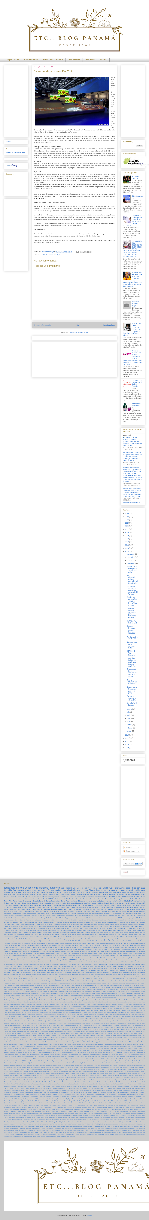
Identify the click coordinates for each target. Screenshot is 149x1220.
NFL (95, 905)
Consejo (94, 1008)
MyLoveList (130, 1071)
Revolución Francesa (25, 1092)
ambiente (35, 974)
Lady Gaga (105, 1052)
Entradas (128, 847)
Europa (136, 951)
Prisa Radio (89, 966)
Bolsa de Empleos (31, 60)
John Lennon (113, 915)
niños (95, 899)
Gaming (6, 1031)
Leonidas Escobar (94, 1054)
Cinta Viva (69, 928)
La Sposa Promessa (61, 1052)
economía (104, 909)
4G (134, 979)
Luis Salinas (47, 1058)
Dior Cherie (131, 1014)
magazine (142, 939)
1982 (116, 979)
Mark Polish (115, 1063)
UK (5, 1117)
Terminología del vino (67, 1109)
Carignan (107, 1000)
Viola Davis (100, 1119)
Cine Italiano (39, 949)
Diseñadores (41, 915)
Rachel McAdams (53, 1088)
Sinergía (23, 1103)
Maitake (15, 1061)
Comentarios (129, 851)
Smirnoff (25, 936)
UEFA (143, 1115)
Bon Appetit (86, 995)
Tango (6, 901)
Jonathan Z (33, 1046)
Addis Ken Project (16, 983)
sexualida (88, 976)
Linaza (27, 1056)
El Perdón (50, 1021)
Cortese (15, 1010)
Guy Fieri (53, 1035)
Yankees (6, 974)
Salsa (63, 968)
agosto (129, 709)
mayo (129, 718)
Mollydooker (77, 1069)
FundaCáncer (82, 930)
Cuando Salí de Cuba (114, 1010)
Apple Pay (26, 989)
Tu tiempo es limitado (97, 936)
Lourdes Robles (136, 1056)
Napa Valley (34, 934)
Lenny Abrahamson (83, 1054)
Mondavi (83, 1069)
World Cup (129, 1122)
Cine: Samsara (137, 196)
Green (120, 1033)
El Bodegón (106, 951)
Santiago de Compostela (24, 1098)
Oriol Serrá (18, 964)
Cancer (36, 905)
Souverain (20, 1105)
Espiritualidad (71, 903)
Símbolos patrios (42, 970)
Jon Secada (27, 1046)
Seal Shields (121, 1098)
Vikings (71, 1119)
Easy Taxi (53, 1018)
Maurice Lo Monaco (62, 1065)
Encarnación (7, 1023)
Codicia (86, 928)
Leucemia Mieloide (119, 922)
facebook (21, 901)
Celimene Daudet (111, 1002)
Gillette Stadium (90, 1031)
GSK (130, 1029)
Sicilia (96, 1101)
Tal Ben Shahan (77, 1107)
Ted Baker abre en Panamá (132, 638)
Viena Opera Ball (46, 1119)
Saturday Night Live (57, 1098)
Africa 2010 (8, 905)
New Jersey (93, 1073)
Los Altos (97, 1056)
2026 (127, 513)
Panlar (100, 964)
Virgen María (113, 1119)
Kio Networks (74, 958)
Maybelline (87, 1065)
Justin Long (96, 1048)
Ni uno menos (108, 1073)
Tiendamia (122, 970)
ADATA (23, 926)
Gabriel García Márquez (138, 1029)
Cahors (130, 998)
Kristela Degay (90, 1050)
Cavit (100, 1002)
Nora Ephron (23, 1075)
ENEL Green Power (31, 1018)
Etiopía (107, 1023)
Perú (11, 966)
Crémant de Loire (103, 1010)
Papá (109, 964)
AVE (70, 981)
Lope (85, 1056)
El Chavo (11, 1021)
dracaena (12, 1128)
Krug (96, 1050)
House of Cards (132, 1037)
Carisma (44, 947)
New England (95, 962)
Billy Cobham (118, 993)
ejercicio (13, 899)
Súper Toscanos (44, 936)
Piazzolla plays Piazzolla (38, 1084)
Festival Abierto (127, 1025)
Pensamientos (140, 964)
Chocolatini (114, 1004)
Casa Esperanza (85, 947)
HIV (37, 955)
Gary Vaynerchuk (81, 953)
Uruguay (65, 1117)
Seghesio (127, 1098)
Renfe (94, 1090)
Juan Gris (136, 1046)
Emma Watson (133, 1021)
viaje (82, 892)
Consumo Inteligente (91, 892)
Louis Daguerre (121, 1056)
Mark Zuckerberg (118, 960)
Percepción (108, 1082)
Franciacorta (32, 1029)
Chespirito (98, 1004)
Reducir (113, 966)
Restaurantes (41, 913)
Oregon (45, 1077)
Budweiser (56, 998)
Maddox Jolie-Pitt (139, 932)
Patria (118, 964)
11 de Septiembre (78, 979)
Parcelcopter (136, 1080)
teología (106, 976)
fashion (39, 897)
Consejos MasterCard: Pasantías (132, 682)
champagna (80, 913)
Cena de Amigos (37, 903)
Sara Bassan (84, 968)
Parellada (142, 1080)
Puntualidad (56, 924)
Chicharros (104, 1004)
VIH (69, 1117)
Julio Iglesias (63, 1048)
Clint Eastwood (56, 1006)
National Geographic (36, 1073)
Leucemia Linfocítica (10, 960)
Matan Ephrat (46, 1065)
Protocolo (119, 1086)
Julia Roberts (31, 958)
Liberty (143, 1054)
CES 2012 (93, 945)
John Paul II (20, 1046)
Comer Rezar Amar (39, 1008)
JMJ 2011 (120, 955)
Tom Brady (87, 936)
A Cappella (13, 981)
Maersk (143, 1058)
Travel (47, 907)
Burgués (71, 998)
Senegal (90, 968)
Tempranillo (64, 970)
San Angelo (39, 1096)
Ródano (25, 917)
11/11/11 (85, 979)
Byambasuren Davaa (86, 998)
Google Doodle (47, 894)
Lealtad (120, 958)
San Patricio (73, 1096)
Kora (62, 1050)
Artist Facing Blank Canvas (107, 989)
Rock (73, 899)
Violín (9, 939)
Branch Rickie (119, 995)
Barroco (10, 993)
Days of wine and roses (128, 1012)
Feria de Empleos (51, 915)
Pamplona (84, 964)
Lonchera (45, 960)
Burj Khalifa (77, 998)
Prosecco (114, 1086)
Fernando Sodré (118, 1025)
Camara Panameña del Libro (105, 945)
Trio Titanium (51, 1115)
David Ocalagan (98, 1012)
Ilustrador (44, 932)
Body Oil (75, 995)
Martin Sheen (18, 1065)
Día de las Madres (139, 920)
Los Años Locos (112, 1056)
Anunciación (7, 989)
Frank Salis (59, 953)
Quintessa (37, 1088)
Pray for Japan (103, 934)
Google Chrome (74, 1033)
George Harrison (103, 953)
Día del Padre (14, 930)
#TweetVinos (63, 897)
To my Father (55, 1113)
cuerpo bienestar (82, 939)
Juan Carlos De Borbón (110, 1046)
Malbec (45, 1061)
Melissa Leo (141, 1065)
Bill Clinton (111, 993)
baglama (142, 1124)
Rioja (11, 968)
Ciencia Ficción (18, 1006)
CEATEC (98, 998)
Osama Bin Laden (122, 1077)
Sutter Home (31, 1107)
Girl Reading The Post (111, 1031)
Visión (133, 1119)
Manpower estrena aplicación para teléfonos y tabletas (131, 613)
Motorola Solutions (34, 1071)
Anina (118, 987)
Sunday (14, 1107)
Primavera (111, 934)
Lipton (53, 1056)
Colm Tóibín (31, 1008)
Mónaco (6, 1073)
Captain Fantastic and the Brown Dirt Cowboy (17, 947)
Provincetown (125, 1086)
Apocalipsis (20, 989)
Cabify (9, 928)
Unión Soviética (114, 936)
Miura (40, 1069)
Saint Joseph (57, 968)
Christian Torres (128, 1004)
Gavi (28, 1031)
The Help (19, 1111)
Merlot (143, 911)
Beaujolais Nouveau (24, 945)
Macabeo (80, 960)
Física (127, 1029)
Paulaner (51, 1082)
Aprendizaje (33, 989)
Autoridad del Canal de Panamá (21, 920)
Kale (126, 1048)
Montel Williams (127, 1069)
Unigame (38, 1117)
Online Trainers (71, 934)
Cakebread (136, 998)
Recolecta (41, 1090)
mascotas (18, 976)
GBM (58, 915)
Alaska (132, 983)
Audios (20, 991)
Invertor (38, 1042)
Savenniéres (100, 1098)
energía (108, 939)
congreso (113, 1126)
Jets (128, 1044)
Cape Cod (69, 907)
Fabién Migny (18, 1025)
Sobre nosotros (74, 60)
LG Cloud (103, 1050)
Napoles (29, 1073)
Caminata (129, 945)
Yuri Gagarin (88, 1124)
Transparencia (140, 970)
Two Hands (138, 1115)
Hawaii (128, 1035)
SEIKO (84, 1094)
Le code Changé (13, 1054)
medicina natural (26, 976)
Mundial (76, 1071)
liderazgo (7, 976)
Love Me (9, 1058)
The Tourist (110, 1111)
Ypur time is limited (66, 1124)
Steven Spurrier (103, 1105)
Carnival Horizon (29, 911)
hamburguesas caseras (125, 974)
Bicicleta (54, 945)
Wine (91, 1122)
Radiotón (76, 1088)
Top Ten (117, 924)
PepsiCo (6, 966)
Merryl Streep (14, 962)
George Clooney (92, 953)
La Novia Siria (28, 1052)
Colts (90, 928)
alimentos (86, 894)
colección (89, 1126)
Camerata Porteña (119, 945)
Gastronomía (78, 911)
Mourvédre (59, 962)
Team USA (122, 1107)
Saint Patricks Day (136, 1094)
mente (34, 976)
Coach (76, 1006)
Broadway (6, 998)
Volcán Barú (111, 972)
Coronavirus (109, 928)
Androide (50, 987)
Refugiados (68, 1090)
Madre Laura (137, 1058)
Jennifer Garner (90, 1044)
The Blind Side (99, 1109)
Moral (118, 901)
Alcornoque (42, 985)
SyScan (46, 1107)
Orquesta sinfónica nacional (30, 964)
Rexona (60, 909)
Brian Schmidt (137, 995)
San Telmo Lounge (89, 1096)
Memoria (19, 1067)
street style (94, 976)
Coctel (50, 949)
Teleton (58, 970)
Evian (128, 1023)
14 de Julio (97, 979)
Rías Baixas (72, 1094)
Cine (74, 888)
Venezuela (142, 1117)
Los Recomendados (113, 911)
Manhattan (98, 960)
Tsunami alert (99, 1115)
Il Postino (109, 1040)
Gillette (129, 953)
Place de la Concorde (46, 966)
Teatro (48, 917)
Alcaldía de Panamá (33, 985)
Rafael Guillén (100, 1088)
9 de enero (138, 979)
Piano (14, 966)
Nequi (63, 1073)
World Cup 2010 (17, 939)
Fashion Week (130, 897)
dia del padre (90, 974)
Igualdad (91, 1040)
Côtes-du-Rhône (122, 920)
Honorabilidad (118, 1037)
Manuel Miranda (110, 1061)
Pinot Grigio (136, 905)
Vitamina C (139, 1119)
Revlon (17, 1092)
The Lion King (114, 970)
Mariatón (50, 1063)
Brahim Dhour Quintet (109, 995)
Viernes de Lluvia (64, 1119)
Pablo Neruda (72, 964)
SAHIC (77, 1094)
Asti (70, 943)
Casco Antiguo (47, 1002)
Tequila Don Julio (73, 970)
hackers (115, 974)
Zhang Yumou (14, 974)
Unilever (124, 903)
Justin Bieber (49, 958)
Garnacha (68, 915)
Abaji (76, 981)
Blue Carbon (57, 995)
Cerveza (139, 1002)
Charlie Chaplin (51, 1004)
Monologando (105, 1069)
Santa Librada (128, 1096)
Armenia (76, 989)
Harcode (97, 1035)
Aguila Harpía (86, 983)
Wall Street (42, 1122)
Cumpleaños (38, 911)
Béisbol (94, 998)
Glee (12, 955)
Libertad (127, 922)
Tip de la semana (124, 894)
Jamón (31, 1044)
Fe (53, 930)
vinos (79, 888)
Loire (32, 960)
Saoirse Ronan (43, 1098)
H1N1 (57, 1035)
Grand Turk (116, 1033)
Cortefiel (10, 1010)
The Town (116, 1111)
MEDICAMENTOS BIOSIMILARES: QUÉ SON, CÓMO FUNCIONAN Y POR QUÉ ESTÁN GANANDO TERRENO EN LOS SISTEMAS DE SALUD (132, 249)
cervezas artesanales (66, 1126)
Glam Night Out (140, 953)
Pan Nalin (76, 1080)
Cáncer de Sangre (16, 1012)
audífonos (130, 1124)
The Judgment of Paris (38, 1111)
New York (40, 909)
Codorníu (125, 1006)
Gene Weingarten (39, 1031)
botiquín (21, 1126)
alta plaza (29, 974)
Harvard (58, 955)
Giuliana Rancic (131, 1031)
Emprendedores (37, 930)
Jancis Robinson (38, 1044)
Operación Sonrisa (20, 1077)
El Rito (55, 1021)
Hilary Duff (47, 1037)
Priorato (83, 966)
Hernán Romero (23, 1037)
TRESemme (60, 1107)
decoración (75, 974)
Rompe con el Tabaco (129, 1092)
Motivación (89, 905)
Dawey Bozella (113, 1012)
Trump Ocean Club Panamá (19, 972)
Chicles (109, 1004)
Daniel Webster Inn (57, 1012)
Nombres (17, 1075)
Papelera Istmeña (119, 1080)
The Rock (75, 1111)
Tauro (109, 1107)
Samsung (17, 1096)
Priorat (79, 966)
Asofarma (142, 917)
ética (139, 976)
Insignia (143, 1040)
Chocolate (11, 915)
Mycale (135, 1071)
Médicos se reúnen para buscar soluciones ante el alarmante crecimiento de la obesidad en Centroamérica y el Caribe (132, 357)
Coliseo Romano (22, 1008)
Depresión (142, 949)
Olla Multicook (138, 1075)
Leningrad (75, 1054)
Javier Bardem (8, 958)
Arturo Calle (119, 989)
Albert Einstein (141, 983)
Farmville (53, 1025)
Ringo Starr (141, 934)
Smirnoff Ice (67, 1103)
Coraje (103, 928)
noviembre (131, 557)
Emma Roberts (117, 1021)
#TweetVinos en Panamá (136, 405)
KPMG (111, 1048)
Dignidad (122, 1014)
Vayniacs (128, 1117)
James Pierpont (8, 1044)
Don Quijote (62, 1016)
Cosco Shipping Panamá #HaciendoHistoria (29, 1010)
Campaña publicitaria (53, 901)
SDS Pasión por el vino (45, 968)
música (20, 887)
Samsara (12, 1096)
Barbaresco (137, 991)
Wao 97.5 (48, 1122)
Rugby (50, 1094)
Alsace (19, 943)
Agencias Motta (78, 983)
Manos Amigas (102, 1061)
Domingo (7, 930)
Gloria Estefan (18, 955)
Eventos (45, 930)
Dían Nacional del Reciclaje (79, 951)
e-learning (102, 939)
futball (88, 917)
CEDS (103, 998)
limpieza (12, 976)
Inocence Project (135, 1040)
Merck (6, 934)
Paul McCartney (49, 909)
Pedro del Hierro (77, 1082)
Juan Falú (130, 1046)
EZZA (38, 1018)
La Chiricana (119, 1050)
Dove (96, 907)
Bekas (56, 993)
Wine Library (137, 972)
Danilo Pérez (65, 1012)
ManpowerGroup (9, 924)
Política (67, 966)
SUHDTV (104, 1094)
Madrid (133, 922)
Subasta (34, 970)
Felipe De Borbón (69, 1025)
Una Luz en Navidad (40, 972)
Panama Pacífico (109, 905)
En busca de (60, 911)
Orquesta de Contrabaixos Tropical (80, 1077)
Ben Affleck (74, 993)
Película (37, 924)
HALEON (64, 1035)
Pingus (30, 966)
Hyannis (11, 1040)
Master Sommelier (37, 1065)
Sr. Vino (51, 890)
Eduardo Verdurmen (121, 1018)
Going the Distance (16, 1033)
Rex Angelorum (35, 1092)
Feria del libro (64, 905)
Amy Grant (45, 987)
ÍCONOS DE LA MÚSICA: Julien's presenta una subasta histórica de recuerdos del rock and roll (132, 441)
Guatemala (13, 1035)
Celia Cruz (105, 947)
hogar (134, 974)
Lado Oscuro (98, 1052)
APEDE (57, 981)
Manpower (7, 894)
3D (76, 941)
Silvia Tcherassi (112, 1101)
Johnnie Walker (133, 907)
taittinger (100, 976)
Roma (121, 1092)
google (129, 888)
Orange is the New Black (36, 1077)
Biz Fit (10, 995)
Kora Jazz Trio (68, 1050)
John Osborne (12, 1046)
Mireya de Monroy (21, 1069)
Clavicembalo (48, 1006)
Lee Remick (64, 1054)
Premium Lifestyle (60, 1086)
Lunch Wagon (65, 1058)
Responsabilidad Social (29, 913)
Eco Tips (38, 894)
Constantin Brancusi (101, 1008)
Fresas (65, 953)
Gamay (62, 915)
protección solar (67, 976)
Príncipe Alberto (134, 1086)
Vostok (24, 1122)
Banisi (108, 991)
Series (28, 887)
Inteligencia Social (75, 922)
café (57, 939)
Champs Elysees (114, 947)
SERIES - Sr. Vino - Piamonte (131, 653)
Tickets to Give (141, 1111)
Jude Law (21, 1048)
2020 (127, 532)
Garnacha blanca (106, 930)
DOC (34, 1012)
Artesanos (97, 989)
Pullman (6, 1088)
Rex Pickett (43, 1092)
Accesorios (114, 981)
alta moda (22, 974)
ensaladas (109, 974)
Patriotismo (39, 1082)
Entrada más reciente (42, 325)
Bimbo (129, 993)
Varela (104, 1117)
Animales (108, 987)
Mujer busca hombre (49, 1071)
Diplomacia (138, 1014)
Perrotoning (138, 1082)
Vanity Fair (77, 972)
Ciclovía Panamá (8, 1006)
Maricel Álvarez (57, 1063)
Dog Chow (18, 1016)
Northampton (117, 962)
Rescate (125, 1090)
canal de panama (95, 894)
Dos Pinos (37, 951)
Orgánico (53, 1077)
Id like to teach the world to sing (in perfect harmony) (67, 1040)
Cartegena (21, 1002)
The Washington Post (125, 1111)
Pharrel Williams (15, 1084)
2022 (127, 526)
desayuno (6, 1128)
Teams (127, 1107)
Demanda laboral (16, 1014)
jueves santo (131, 939)
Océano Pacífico (102, 1075)
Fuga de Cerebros (70, 1029)
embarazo (102, 974)
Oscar (29, 924)
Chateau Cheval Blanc (39, 928)
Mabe (108, 1058)
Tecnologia (86, 924)
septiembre (131, 563)
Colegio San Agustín (139, 1006)
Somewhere (129, 968)
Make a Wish (21, 1061)
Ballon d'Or (69, 991)
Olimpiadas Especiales (138, 962)
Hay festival (133, 1035)
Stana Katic (43, 1105)
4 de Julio (17, 926)
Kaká (102, 911)
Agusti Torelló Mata (95, 983)
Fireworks (94, 1027)
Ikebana (96, 1040)
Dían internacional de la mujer (132, 1016)
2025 (127, 517)
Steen (78, 1105)
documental (94, 939)
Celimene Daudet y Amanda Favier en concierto (131, 630)
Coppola (115, 1008)
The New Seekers (55, 1111)
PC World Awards (23, 1080)
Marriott (126, 960)
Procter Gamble (98, 966)
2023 (127, 523)
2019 (127, 536)
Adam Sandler (141, 981)
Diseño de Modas (60, 903)
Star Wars (61, 1105)
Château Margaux (137, 1004)
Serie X (45, 1101)
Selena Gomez (134, 1098)
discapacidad (96, 913)
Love (5, 1058)
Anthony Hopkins (132, 987)
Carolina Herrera (13, 1002)
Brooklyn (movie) (14, 998)
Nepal (60, 1073)
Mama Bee (64, 1061)
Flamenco (52, 953)
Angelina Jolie (134, 917)
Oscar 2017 (130, 1077)
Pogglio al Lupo (132, 1084)
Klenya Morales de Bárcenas (87, 958)
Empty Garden (141, 1021)
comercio (49, 974)
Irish (57, 1042)
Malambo (40, 1061)
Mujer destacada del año (61, 1071)
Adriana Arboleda (42, 983)
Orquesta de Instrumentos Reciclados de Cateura (103, 1077)
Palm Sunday (59, 1080)
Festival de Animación (37, 1027)
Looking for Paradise (73, 1056)
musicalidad (105, 917)
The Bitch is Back (89, 1109)
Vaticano (52, 917)
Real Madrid (107, 966)
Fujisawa (77, 1029)
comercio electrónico (98, 1126)
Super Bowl (80, 899)
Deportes (126, 892)
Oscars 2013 (141, 1077)
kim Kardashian (140, 924)
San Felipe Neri (47, 1096)
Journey (102, 1046)
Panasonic (49, 255)
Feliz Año (34, 922)
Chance (33, 1004)
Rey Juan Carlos (51, 1092)
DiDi (66, 1014)
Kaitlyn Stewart (118, 1048)
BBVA (42, 991)
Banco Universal (92, 991)
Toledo (134, 970)
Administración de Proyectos (29, 983)
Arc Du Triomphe (61, 989)
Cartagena (42, 905)
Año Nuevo (17, 903)
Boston (71, 897)
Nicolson (132, 1073)
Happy (83, 1035)
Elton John (35, 892)
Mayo (91, 1065)
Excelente (142, 951)
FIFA (100, 907)
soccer (138, 909)
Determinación (60, 1014)
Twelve (133, 1115)
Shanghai (71, 1101)
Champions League (25, 1004)
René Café (124, 934)
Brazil (125, 995)
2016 (127, 545)
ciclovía (44, 974)
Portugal (43, 1086)
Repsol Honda (106, 1090)
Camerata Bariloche (49, 1000)
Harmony (102, 1035)
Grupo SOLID (141, 1033)
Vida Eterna (30, 1119)
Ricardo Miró (141, 966)
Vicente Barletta (22, 1119)
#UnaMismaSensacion (32, 979)
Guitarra (105, 907)
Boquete (112, 926)
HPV (71, 1035)
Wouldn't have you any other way (13, 1124)
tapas (54, 941)
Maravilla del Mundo (130, 1061)
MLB (99, 1058)
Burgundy (42, 901)
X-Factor (29, 1124)
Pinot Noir (135, 901)
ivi (140, 974)
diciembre (130, 554)
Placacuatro (90, 1084)
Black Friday (98, 926)
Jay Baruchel (61, 1044)
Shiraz (21, 936)
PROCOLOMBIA (126, 901)
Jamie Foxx (26, 1044)
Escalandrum (130, 951)
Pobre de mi (61, 966)
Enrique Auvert (33, 1023)
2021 (127, 529)
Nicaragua (115, 1073)
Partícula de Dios (23, 1082)
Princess (84, 1086)
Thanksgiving (83, 970)
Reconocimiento (49, 1090)
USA (114, 892)
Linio (105, 911)
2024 (127, 520)
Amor (143, 890)
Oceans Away (84, 1075)
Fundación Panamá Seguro (100, 1029)
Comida (46, 903)
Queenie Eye (12, 1088)
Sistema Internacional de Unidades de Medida (38, 1103)
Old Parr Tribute (123, 1075)
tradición (11, 926)
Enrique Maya (41, 1023)
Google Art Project (65, 1033)
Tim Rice (128, 970)
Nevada (106, 903)
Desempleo (32, 1014)
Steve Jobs (79, 924)
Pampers (71, 1080)
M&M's (65, 960)
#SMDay (16, 979)
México (143, 1071)
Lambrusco (111, 1052)
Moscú (21, 1071)
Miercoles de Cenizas (128, 1067)
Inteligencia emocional (95, 955)
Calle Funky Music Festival (36, 1000)
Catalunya (24, 928)
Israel (107, 915)
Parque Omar (81, 934)
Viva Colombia (72, 913)
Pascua (114, 964)
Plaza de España (110, 1084)
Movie (6, 913)
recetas (77, 976)
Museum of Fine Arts (69, 962)
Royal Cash (12, 1094)
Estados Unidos (81, 903)
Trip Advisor (58, 1115)
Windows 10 (86, 1122)
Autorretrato (26, 991)
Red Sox (117, 934)
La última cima (105, 958)
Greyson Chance (132, 1033)
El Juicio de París (32, 1021)
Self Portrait (142, 1098)
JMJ (76, 1042)
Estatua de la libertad (92, 1023)
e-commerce (22, 1128)
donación (83, 917)
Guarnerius (7, 1035)
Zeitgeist (99, 1124)
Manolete (95, 1061)
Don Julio (48, 1016)
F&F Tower (142, 1023)
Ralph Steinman (117, 1088)
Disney (143, 1014)
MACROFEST (72, 960)
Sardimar (49, 1098)
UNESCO (107, 936)
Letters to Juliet (122, 1054)
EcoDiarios (63, 1018)
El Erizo (16, 1021)
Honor (97, 890)
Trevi (37, 1115)
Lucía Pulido (33, 1058)
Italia (53, 894)
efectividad (28, 1128)
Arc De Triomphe (51, 989)
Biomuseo (137, 993)
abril (128, 721)
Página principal (13, 60)
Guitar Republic (46, 1035)
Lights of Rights (21, 1056)
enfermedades (49, 1128)
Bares (143, 943)
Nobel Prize (50, 934)
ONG (122, 962)
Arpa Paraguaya (83, 989)
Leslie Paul (115, 1054)
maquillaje (99, 917)
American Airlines (32, 943)
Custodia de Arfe (133, 1010)
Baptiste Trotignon (120, 991)
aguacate (112, 1124)
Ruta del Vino (61, 1094)
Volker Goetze (13, 1122)
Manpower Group (71, 892)
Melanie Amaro (134, 1065)
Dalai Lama (132, 928)
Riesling (6, 968)
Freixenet (58, 1029)
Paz (56, 909)
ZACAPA (94, 1124)
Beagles (43, 993)
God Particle (7, 1033)
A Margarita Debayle (22, 981)
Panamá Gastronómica (103, 1080)
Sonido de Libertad (104, 1103)
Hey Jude (30, 1037)
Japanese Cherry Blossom (50, 1044)
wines (31, 899)
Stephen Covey (85, 1105)
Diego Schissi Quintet (102, 1014)
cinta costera (88, 899)
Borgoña (36, 901)
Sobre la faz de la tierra (132, 704)
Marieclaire (72, 1063)
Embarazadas (134, 892)
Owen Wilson (7, 1080)
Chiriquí (89, 920)
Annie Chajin (123, 987)
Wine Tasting (13, 901)
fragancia (113, 939)
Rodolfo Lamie (115, 1092)
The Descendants (137, 1109)
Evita (131, 1023)
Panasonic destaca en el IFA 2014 (131, 698)
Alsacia (120, 985)
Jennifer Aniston (80, 1044)
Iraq (55, 1042)
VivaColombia (97, 972)
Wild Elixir (79, 1122)
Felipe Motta (27, 922)
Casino (77, 1002)
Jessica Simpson (108, 1044)
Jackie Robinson (124, 1042)
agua (129, 924)
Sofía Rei (81, 1103)
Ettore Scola (117, 1023)
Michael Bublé (100, 1067)
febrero (130, 728)
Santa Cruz (76, 968)
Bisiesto (143, 993)
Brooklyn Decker (23, 998)
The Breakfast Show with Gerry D (98, 970)
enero (129, 731)
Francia (109, 892)
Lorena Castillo (91, 1056)
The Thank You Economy (100, 1111)
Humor (138, 1037)
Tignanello (17, 1113)
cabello (30, 1126)
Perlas (133, 1082)
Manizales (89, 1061)
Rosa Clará (139, 1092)
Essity (84, 1023)
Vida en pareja (38, 1119)
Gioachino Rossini (99, 1031)
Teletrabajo (93, 924)
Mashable (29, 1065)
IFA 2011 (35, 1040)
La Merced (21, 1052)
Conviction (72, 949)
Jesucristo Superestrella (119, 1044)
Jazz (22, 890)
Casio (80, 1002)
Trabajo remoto (125, 1113)
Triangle (41, 1115)
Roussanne (34, 968)
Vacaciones (120, 890)
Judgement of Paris (29, 1048)
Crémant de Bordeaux (79, 1010)
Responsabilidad (132, 934)
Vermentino (15, 1119)
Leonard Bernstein (139, 958)
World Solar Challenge (139, 1122)
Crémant (60, 1010)
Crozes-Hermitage (101, 949)
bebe (9, 1126)
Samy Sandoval (25, 1096)
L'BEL (111, 922)
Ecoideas (32, 894)
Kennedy (128, 915)
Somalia (86, 1103)
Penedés (88, 1082)
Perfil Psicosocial (120, 1082)
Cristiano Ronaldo (107, 920)
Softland (31, 936)
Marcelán (20, 1063)
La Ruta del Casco (50, 1052)
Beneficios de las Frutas (43, 945)
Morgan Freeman (50, 962)
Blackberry (106, 926)
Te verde (116, 1107)
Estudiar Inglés (17, 922)
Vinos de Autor (87, 1119)
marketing (49, 897)
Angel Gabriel (57, 987)
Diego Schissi (92, 1014)
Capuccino (102, 1000)
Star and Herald (68, 1105)
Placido (55, 966)
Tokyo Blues (71, 1113)
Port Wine (34, 1086)
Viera (57, 917)
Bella (69, 993)
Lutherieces (73, 1058)
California (19, 1000)
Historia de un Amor (68, 1037)
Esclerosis (75, 1023)
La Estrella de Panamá (137, 1050)
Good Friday (41, 1033)
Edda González (70, 1018)
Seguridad (118, 903)
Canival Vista (136, 945)
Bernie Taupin (38, 899)
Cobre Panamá (82, 1006)
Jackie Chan (116, 1042)
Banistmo (112, 991)
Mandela (78, 1061)
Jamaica (125, 907)
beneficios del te (50, 939)
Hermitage (64, 955)
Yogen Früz (51, 1124)
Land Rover (114, 958)
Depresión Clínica (9, 951)
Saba (112, 1094)
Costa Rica (45, 1010)
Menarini (24, 1067)
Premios (53, 1086)
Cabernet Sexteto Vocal (121, 998)
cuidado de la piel (74, 917)
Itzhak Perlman (111, 955)
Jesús (78, 932)
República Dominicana (116, 1090)
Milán (143, 1067)
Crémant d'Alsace (68, 1010)
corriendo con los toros (134, 1126)
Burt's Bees (118, 926)
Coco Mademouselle (103, 1006)
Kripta (84, 1050)
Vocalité (104, 972)
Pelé (84, 1082)
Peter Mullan (7, 1084)
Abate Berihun (82, 981)
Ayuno (38, 991)
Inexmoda (102, 915)
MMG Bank (104, 1058)
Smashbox (61, 1103)
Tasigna (105, 1107)
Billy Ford (124, 993)
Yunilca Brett (81, 1124)
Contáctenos (90, 60)
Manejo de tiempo (88, 960)
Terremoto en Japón (79, 1109)
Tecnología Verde (55, 892)
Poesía (96, 934)
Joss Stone (87, 1046)
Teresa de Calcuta (56, 1109)
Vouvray (29, 1122)
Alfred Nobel (99, 985)
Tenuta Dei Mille (37, 1109)
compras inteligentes (59, 974)
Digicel (118, 1014)
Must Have (88, 1071)
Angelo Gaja (86, 987)
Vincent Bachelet (78, 1119)
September (25, 1101)
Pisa (82, 1084)
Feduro (62, 1025)
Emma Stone (125, 1021)
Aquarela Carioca (135, 177)
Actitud (128, 981)
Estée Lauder (101, 1023)
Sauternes (93, 1098)
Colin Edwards (14, 1008)
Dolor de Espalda (41, 1016)
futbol (44, 897)
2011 (127, 741)
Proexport (136, 888)
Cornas (132, 1008)
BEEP (46, 991)
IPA (51, 1040)
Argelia (62, 943)
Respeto (129, 1090)
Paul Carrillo (132, 964)
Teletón (99, 924)
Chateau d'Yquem (51, 928)
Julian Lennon (56, 1048)
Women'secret (110, 1122)
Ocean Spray (77, 1075)
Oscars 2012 (63, 964)
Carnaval (20, 911)
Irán (60, 1042)
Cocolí (111, 1006)
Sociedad (122, 968)
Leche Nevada (106, 901)
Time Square (34, 1113)
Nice (120, 1073)
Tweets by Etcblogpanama (15, 152)
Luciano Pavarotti (129, 932)
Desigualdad (39, 1014)
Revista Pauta (11, 1092)
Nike (111, 962)
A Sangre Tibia (107, 941)
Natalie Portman (81, 962)
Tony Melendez (92, 1113)
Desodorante (46, 1014)
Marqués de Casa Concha (132, 1063)
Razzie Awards (16, 1090)
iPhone (119, 939)
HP (68, 1035)
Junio (80, 1048)
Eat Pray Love (98, 951)
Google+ (92, 911)
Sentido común (13, 1101)
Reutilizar (63, 924)
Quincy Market (21, 1088)
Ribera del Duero (132, 966)
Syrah (24, 907)
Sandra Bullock (98, 1096)
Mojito (71, 1069)
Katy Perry (11, 1050)
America (24, 943)
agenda (108, 1124)
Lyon (81, 1058)
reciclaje (112, 917)
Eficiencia (129, 1018)
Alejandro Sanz (70, 985)
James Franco (141, 1042)
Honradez (124, 1037)
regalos (82, 976)
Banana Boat (80, 991)
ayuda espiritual (40, 939)
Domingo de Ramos (28, 951)
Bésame (125, 926)
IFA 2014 (42, 255)
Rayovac (142, 1088)
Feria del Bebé (97, 1025)
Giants (74, 1031)
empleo (64, 894)
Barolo (6, 993)
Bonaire (92, 995)
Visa (91, 972)
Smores (73, 1103)
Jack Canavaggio (94, 1042)
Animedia (114, 987)
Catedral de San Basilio (89, 1002)
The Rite (70, 1111)
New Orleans (43, 934)
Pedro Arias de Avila (67, 1082)
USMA (17, 1117)
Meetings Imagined (118, 1065)
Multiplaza (7, 909)
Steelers (75, 1105)
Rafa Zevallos (83, 1088)
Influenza (78, 955)
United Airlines (44, 1117)
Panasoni (111, 1080)
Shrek (93, 1101)
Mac (135, 915)
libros (143, 974)
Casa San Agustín (29, 1002)
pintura (138, 903)
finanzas (116, 909)
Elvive (93, 1021)
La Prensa (35, 1052)
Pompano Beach (15, 1086)
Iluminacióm (116, 1040)
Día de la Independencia (52, 951)
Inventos (33, 1042)
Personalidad (18, 917)
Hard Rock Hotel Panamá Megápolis (82, 915)
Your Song (57, 1124)
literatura (92, 917)
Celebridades (44, 892)
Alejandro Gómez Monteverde (58, 985)
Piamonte (29, 1084)
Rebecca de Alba (34, 1090)
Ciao (143, 1004)
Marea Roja (27, 1063)
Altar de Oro (132, 985)
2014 (127, 551)
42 (130, 979)
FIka (20, 953)
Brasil (139, 913)
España (142, 892)
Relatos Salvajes (83, 1090)
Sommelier (96, 1103)
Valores (28, 890)
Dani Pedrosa (121, 949)
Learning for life (128, 958)
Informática (85, 955)
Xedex (143, 972)
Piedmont (59, 1084)
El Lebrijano (44, 1021)
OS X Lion (70, 1075)
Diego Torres (112, 1014)
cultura (34, 890)
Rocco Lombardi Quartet (104, 1092)
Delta (9, 1014)
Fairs (32, 1025)
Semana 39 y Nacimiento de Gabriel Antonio (137, 383)
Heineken (52, 922)
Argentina (119, 892)
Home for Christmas (108, 1037)
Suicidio (9, 1107)
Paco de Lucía (40, 1080)
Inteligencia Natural (9, 1042)
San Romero (80, 1096)
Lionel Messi (41, 1056)
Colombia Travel (107, 894)
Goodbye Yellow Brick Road (52, 1033)
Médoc (139, 1071)
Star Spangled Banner (52, 1105)
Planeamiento (89, 934)
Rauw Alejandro (135, 1088)
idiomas (124, 939)
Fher (59, 1027)
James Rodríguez (17, 1044)
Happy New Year (90, 1035)
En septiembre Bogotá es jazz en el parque (132, 690)
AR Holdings (62, 981)
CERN (107, 998)
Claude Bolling (40, 1006)
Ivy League (72, 1042)
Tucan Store (106, 1115)
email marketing (36, 1128)
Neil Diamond (54, 1073)
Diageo (92, 890)
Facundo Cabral (26, 1025)
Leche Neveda (36, 1054)
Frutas (63, 1029)
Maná (116, 1061)
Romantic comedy (9, 936)
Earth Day (91, 951)
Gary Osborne (12, 1031)
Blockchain (45, 995)
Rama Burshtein (126, 1088)
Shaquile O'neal (87, 1101)
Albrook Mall (48, 926)
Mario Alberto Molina (88, 1063)
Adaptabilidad (7, 983)
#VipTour (40, 979)
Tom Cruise (78, 1113)
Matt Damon (53, 1065)
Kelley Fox (34, 1050)
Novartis (100, 905)
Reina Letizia (74, 1090)
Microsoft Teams (108, 1067)
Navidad (112, 890)
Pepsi (41, 924)
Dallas (115, 949)
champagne (87, 913)
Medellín (142, 907)
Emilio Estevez (99, 1021)
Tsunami (93, 1115)
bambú (6, 1126)
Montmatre (135, 1069)
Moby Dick (61, 1069)
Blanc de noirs (38, 995)
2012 (127, 738)
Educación (79, 894)
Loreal (121, 932)
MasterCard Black (98, 903)
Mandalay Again (71, 1061)
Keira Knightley (18, 1050)
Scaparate (106, 1098)
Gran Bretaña (97, 1033)
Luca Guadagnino (17, 1058)
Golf (34, 955)
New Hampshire (104, 962)
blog (94, 909)
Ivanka (67, 1042)
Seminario (35, 917)
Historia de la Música (12, 892)
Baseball (91, 926)
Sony (70, 909)
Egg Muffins (136, 1018)
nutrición (25, 899)
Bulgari (61, 998)
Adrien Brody (50, 983)
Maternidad (13, 897)
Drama (43, 951)
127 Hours (91, 979)
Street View (115, 1105)
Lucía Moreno (25, 1058)
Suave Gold (130, 1105)
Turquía (117, 1115)
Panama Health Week (90, 1080)
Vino (78, 892)
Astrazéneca (72, 926)
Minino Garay (12, 1069)
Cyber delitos (7, 1012)
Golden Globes (27, 955)
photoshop (58, 976)
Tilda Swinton (27, 1113)
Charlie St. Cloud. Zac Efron (71, 1004)
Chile (143, 913)
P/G (17, 1080)
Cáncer (51, 903)
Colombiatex (64, 949)
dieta (89, 939)
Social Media (17, 907)
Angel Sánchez (65, 987)
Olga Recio (131, 1075)
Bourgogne (68, 945)
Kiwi (59, 1050)
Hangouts (46, 922)
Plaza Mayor (101, 1084)
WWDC (37, 1122)
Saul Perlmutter (86, 1098)
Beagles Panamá (50, 993)
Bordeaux (15, 905)
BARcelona (85, 926)
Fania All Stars (38, 1025)
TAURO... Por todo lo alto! (132, 622)
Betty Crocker (98, 993)
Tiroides (49, 1113)
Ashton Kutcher (140, 989)
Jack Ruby (109, 1042)
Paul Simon (45, 1082)
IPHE (74, 955)
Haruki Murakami (117, 1035)
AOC (26, 926)
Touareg (104, 1113)
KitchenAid (55, 1050)
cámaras (68, 974)
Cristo (94, 949)
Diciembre (85, 1014)
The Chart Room (116, 1109)
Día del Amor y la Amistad (87, 901)
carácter (46, 1126)
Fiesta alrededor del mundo (68, 1027)
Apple (30, 901)
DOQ (37, 1012)
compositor (107, 1126)
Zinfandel (31, 939)
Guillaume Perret (26, 1035)
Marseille (12, 1065)
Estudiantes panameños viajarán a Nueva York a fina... (132, 601)
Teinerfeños (51, 970)
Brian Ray (75, 945)
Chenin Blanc (82, 1004)
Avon (35, 991)
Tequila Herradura (46, 1109)
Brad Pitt (134, 913)
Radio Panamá (70, 1088)
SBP (81, 1094)
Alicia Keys (106, 985)
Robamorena (17, 968)
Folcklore (111, 1027)
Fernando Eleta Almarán (107, 1025)
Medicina (7, 962)
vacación (123, 976)
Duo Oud (107, 1016)
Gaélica (32, 1031)
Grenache (125, 1033)
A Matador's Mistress (33, 981)
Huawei (27, 932)
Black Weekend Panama (18, 995)
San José (66, 1096)
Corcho (120, 1008)
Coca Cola (18, 915)
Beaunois (33, 945)
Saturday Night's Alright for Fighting (72, 1098)
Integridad (66, 922)
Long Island (51, 960)
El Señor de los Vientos (64, 1021)
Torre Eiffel (99, 1113)
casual (50, 1126)
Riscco (66, 909)
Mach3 (118, 1058)
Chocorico (120, 1004)
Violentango (106, 1119)
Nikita (143, 1073)
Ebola (58, 1018)
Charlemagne (123, 947)
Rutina (67, 1094)
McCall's (103, 1065)
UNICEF (30, 972)
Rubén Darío (45, 1094)
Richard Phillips (69, 1092)
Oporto (27, 1077)
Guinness (39, 1035)
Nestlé (74, 1073)
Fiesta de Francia (80, 1027)
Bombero (80, 995)
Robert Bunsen (83, 1092)
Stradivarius (27, 970)
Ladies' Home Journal (88, 1052)
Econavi (21, 930)
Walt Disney (118, 972)
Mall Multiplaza (140, 922)
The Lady (47, 1111)
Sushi (25, 1107)
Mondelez (98, 1069)
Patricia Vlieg (32, 1082)
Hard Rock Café (43, 955)
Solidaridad (63, 913)
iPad (101, 913)
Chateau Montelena (133, 947)
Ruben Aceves (30, 1094)
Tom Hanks (84, 1113)
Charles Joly (43, 1004)
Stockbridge (42, 917)
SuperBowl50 (20, 1107)
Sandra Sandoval (107, 1096)
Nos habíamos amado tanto (44, 1075)
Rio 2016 (76, 1092)
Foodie (69, 930)
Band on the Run (101, 991)
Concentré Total (55, 1008)
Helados (139, 1035)
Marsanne (142, 960)
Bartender (15, 993)
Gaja (69, 953)
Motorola (26, 1071)
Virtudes (70, 890)
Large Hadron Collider (121, 1052)
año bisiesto (136, 1124)
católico (142, 897)
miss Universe (50, 976)
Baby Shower (53, 991)
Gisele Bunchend (122, 1031)
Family (50, 930)
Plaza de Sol (118, 1084)
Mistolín (36, 1069)
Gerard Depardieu (49, 1031)
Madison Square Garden (126, 1058)
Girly (133, 953)
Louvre (143, 1056)
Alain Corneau (126, 983)
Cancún (88, 1000)
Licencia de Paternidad (10, 1056)
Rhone (47, 913)
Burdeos (66, 998)
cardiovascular (39, 1126)
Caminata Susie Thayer (70, 1000)
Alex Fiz (82, 985)
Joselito (66, 1046)
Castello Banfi (16, 928)
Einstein (141, 1018)
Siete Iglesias (104, 968)
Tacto (70, 1107)
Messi (20, 962)
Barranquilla (13, 945)
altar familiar (124, 1124)
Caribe (80, 920)
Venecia (137, 1117)
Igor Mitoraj (85, 1040)
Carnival (68, 947)
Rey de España (60, 1092)
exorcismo (74, 1128)
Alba (135, 983)
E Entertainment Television (15, 1018)
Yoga (46, 1124)
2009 (127, 747)
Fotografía (75, 930)
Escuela (80, 1023)
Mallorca (58, 1061)
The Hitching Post (27, 1111)
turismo (63, 890)
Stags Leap (7, 970)
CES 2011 (86, 945)
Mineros (6, 1069)
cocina (98, 909)
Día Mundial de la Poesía (117, 1016)
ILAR (48, 1040)
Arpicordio (91, 989)
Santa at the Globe (13, 1098)
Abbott (114, 941)
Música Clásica (16, 909)
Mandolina (83, 1061)
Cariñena (113, 1000)
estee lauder (68, 1128)
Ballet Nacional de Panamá (119, 943)
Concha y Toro (96, 928)
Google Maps (141, 930)
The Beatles (77, 909)
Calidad (14, 1000)
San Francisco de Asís (58, 1096)
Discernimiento (140, 928)
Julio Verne (70, 1048)
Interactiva (17, 1042)
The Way (134, 1111)
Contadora (110, 1008)
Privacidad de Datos (91, 1086)
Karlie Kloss (137, 1048)
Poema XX (125, 1084)
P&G (14, 1080)
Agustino (103, 983)
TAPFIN (50, 1107)
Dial (78, 1014)
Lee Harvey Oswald (55, 1054)
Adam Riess (133, 981)
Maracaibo (121, 1061)
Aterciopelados (8, 991)
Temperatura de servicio (25, 1109)
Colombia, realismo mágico (135, 304)
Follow (8, 142)
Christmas (95, 920)
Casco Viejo (65, 901)
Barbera (143, 991)
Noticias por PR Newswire (53, 60)
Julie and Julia (40, 958)
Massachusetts (79, 897)
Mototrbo (41, 1071)
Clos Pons (63, 1006)
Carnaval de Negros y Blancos (56, 947)
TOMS (54, 1107)
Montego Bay (12, 934)
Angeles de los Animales (75, 987)
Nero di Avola (69, 1073)
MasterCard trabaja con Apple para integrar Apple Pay (131, 662)
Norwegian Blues (31, 1075)
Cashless (61, 1002)
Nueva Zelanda (60, 1075)
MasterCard (42, 890)
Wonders (116, 1122)
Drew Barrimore (88, 1016)
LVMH (108, 1050)
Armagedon (70, 989)
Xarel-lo (34, 1124)
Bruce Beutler (42, 998)
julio (128, 712)
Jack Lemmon (102, 1042)
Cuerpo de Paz (125, 1010)
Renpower (99, 1090)
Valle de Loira (63, 972)
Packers (33, 1080)
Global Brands (116, 930)
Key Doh (49, 1050)
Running (55, 1094)
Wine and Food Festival (99, 1122)
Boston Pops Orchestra (124, 913)
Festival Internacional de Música (22, 1027)
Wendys (61, 917)
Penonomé (94, 1082)
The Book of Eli (107, 1109)
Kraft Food (79, 1050)
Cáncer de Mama (47, 911)
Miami (24, 962)
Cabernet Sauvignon (26, 905)
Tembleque (16, 1109)
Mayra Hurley (97, 1065)
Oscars (136, 1077)
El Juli (39, 1021)
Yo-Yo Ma (42, 1124)
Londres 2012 (63, 1056)
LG (132, 915)
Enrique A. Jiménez (24, 1023)
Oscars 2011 (55, 964)
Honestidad (58, 922)
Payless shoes (126, 905)
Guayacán (19, 1035)
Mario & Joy (78, 1063)
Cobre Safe (90, 1006)
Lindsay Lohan (33, 1056)
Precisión (48, 1086)
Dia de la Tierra (72, 1014)
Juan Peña (142, 1046)
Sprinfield (30, 1105)
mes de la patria (41, 976)
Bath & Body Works (23, 993)
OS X (65, 1075)
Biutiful (6, 995)
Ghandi (70, 1031)
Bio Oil (133, 993)
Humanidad (73, 905)
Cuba (115, 920)
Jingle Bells (132, 1044)
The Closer (124, 1109)
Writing (24, 1124)
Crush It (50, 1010)
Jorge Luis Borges (42, 1046)
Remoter (90, 1090)
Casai (40, 1002)
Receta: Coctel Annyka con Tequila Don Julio (132, 569)
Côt (22, 1012)
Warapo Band (55, 1122)
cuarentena (72, 939)
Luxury (78, 1058)
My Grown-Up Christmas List (98, 1071)
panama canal (124, 909)
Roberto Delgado (92, 1092)
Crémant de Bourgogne (92, 1010)
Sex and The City (51, 1101)
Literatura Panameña (23, 960)
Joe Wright (139, 1044)
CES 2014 (138, 926)
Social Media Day (114, 968)
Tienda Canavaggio (9, 1113)
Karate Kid (131, 1048)
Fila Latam (88, 1027)
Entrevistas (71, 911)
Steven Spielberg (94, 1105)
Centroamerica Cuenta (123, 1002)
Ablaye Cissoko (33, 926)
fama (78, 1128)
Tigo (22, 1113)
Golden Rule (34, 1033)
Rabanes (45, 1088)
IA (30, 932)
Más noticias (127, 503)
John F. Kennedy (85, 932)
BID (49, 991)
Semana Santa (103, 897)
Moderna (67, 1069)
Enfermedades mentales (118, 951)
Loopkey (81, 1056)
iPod (138, 974)
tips (116, 917)
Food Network (117, 1027)
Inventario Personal (26, 1042)
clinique (85, 1126)
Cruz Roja (55, 1010)
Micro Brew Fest (32, 962)
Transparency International (11, 1115)
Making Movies (29, 1061)
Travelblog (7, 972)
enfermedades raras (59, 1128)
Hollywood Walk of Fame (96, 1037)
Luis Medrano (40, 1058)
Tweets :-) (103, 60)
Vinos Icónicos (85, 972)
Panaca (82, 1080)
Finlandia (46, 953)
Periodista (128, 1082)
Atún (79, 943)
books (17, 1126)
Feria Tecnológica (27, 953)
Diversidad (7, 1016)
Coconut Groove (117, 1006)
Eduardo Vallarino (111, 1018)
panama (56, 897)
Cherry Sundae (91, 1004)
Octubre (57, 934)
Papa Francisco (13, 913)
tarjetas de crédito (61, 941)
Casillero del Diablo (69, 1002)
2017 (127, 542)
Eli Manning (88, 1021)
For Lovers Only (132, 1027)
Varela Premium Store (112, 1117)
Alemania (77, 985)
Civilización (33, 1006)
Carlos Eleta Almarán (128, 1000)
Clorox (46, 949)
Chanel (38, 1004)
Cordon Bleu (126, 1008)
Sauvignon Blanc (55, 913)
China (6, 915)
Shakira (66, 1101)
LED (99, 1050)
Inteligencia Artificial (115, 907)
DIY (127, 928)
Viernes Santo (56, 1119)
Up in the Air (59, 1117)
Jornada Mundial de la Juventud (55, 1046)
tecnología (57, 255)
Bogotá (63, 907)
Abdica (88, 981)
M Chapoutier (94, 1058)
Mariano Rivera (43, 1063)
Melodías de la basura (10, 1067)
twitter (143, 909)
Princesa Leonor (77, 1086)
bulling (25, 1126)
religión (137, 890)
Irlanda (105, 955)
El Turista (72, 1021)
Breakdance (130, 995)
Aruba (124, 989)
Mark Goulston (107, 1063)
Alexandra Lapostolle (90, 985)
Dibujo (80, 1014)
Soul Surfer (14, 1105)
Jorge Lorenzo (103, 932)
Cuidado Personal (53, 905)
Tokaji (65, 1113)
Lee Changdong (45, 1054)
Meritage (62, 1067)
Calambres (142, 998)
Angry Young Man (101, 987)
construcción (119, 1126)
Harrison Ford (108, 1035)
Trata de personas (31, 1115)
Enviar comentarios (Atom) (79, 332)
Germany (56, 1031)
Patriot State (124, 964)
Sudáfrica (135, 1105)
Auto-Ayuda (71, 894)
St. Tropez (36, 1105)
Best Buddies (80, 993)
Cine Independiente (22, 894)
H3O (60, 1035)
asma (40, 974)
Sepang (20, 1101)
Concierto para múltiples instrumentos (70, 1008)
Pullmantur (21, 897)
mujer (11, 903)
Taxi (112, 1107)
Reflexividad (61, 1090)
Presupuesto (68, 1086)
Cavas (92, 947)
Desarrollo (18, 951)
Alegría (48, 985)
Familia (69, 888)
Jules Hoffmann (47, 1048)
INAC (137, 897)
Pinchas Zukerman (22, 966)
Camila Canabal (59, 1000)
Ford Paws (12, 1029)
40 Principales (125, 979)
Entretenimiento (68, 1023)
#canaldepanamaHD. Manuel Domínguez (62, 979)
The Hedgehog (12, 1111)
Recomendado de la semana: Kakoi (132, 645)
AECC (41, 981)
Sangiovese (8, 907)
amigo (133, 924)
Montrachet (41, 962)
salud (35, 887)
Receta (142, 905)
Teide (11, 1109)
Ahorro (115, 913)
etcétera (19, 899)
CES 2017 (112, 998)
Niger (135, 1073)
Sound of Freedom (139, 968)
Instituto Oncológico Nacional (56, 932)
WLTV (33, 1122)
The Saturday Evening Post (35, 907)
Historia (98, 911)
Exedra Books (8, 953)
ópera (143, 976)
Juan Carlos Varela (122, 1046)
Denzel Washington (132, 949)
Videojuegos (123, 924)
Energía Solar (8, 922)
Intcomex (68, 932)
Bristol (143, 995)
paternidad (30, 941)
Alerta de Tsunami (139, 941)
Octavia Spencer (93, 1075)
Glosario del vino (140, 1031)
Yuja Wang (74, 1124)
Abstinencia (107, 981)
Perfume (11, 917)
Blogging (51, 995)
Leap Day (29, 1054)
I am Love (17, 1040)
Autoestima (7, 920)
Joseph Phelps (73, 1046)
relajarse (40, 941)
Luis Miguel (59, 960)
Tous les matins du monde (114, 1113)
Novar (53, 1075)
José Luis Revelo (94, 1046)
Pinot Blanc (77, 1084)
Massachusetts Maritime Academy (130, 911)
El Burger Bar (28, 930)
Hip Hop (60, 1037)
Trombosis (75, 1115)
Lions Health (48, 1056)
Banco (86, 991)
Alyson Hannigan (140, 985)
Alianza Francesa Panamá (60, 926)
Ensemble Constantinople (52, 1023)
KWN (79, 905)
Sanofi (112, 903)
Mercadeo (37, 1067)
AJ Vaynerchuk (50, 981)
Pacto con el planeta (49, 1080)
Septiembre (39, 1101)
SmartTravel (54, 1103)
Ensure (61, 1023)
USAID (13, 1117)
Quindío (27, 1088)
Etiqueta (112, 1023)
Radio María (61, 1088)
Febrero (58, 1025)
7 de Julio (99, 941)
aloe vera (117, 1124)
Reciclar (142, 901)
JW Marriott (86, 1042)
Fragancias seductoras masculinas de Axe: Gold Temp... (132, 590)
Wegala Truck (63, 1122)
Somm (91, 1103)
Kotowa (74, 1050)
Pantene (104, 964)
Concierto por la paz (85, 1008)
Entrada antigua (109, 325)
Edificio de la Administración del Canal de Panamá (92, 1018)
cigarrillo (74, 1126)
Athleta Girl (15, 991)
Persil (143, 1082)
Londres (57, 1056)
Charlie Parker (59, 1004)
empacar (43, 1128)
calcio (33, 1126)
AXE (73, 981)
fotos (26, 901)
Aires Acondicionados (112, 983)
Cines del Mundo (103, 899)
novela (6, 926)
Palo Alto (65, 1080)
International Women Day (89, 922)
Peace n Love (58, 1082)
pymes (35, 941)
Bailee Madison (62, 991)
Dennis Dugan (25, 1014)
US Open (8, 1117)
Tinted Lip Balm (42, 1113)
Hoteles (96, 915)
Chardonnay (73, 901)
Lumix (114, 901)
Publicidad (67, 899)
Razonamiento (8, 1090)
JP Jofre (80, 1042)
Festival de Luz (47, 1027)
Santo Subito (34, 1098)
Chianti (84, 920)
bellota (13, 1126)
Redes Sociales (31, 897)
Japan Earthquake (103, 922)
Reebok (56, 1090)
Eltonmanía (103, 892)
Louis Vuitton (128, 1056)
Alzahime (6, 987)
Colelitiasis (7, 1008)
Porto (38, 1086)
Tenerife (62, 936)
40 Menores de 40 (83, 941)
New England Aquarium (83, 1073)
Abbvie (123, 917)
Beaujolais (45, 920)
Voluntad (20, 1122)
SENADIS (89, 1094)
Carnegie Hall (138, 1000)
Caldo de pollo (8, 1000)
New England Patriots (29, 909)
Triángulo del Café (67, 1115)
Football (46, 899)
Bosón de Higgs (99, 995)
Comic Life (48, 1008)
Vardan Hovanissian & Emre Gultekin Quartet (90, 1117)
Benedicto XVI (52, 920)
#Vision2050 (47, 979)
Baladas (38, 920)
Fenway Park (77, 1025)
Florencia (105, 1027)
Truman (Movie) (82, 1115)
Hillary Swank (54, 1037)
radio (73, 976)
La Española (126, 1050)
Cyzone (110, 949)
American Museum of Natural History (28, 987)
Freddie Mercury (40, 1029)
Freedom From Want (50, 1029)
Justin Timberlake (104, 1048)
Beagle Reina (36, 993)
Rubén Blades (37, 1094)
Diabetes (130, 920)
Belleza (77, 890)
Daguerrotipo (47, 1012)
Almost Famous (113, 985)
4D (132, 979)
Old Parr (116, 1075)
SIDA (16, 936)
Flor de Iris (100, 1027)
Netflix (88, 962)
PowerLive (73, 966)
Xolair (37, 1124)
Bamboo (74, 991)
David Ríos (106, 1012)
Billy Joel (60, 920)
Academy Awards (122, 941)
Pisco (84, 1084)
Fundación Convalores (86, 1029)
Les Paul (108, 1054)
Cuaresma (34, 915)
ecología (104, 890)
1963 (113, 979)
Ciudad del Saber (78, 928)
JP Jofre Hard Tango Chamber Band (134, 955)
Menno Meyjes (30, 1067)
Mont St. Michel (118, 1069)
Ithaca (63, 1042)
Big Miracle (105, 993)
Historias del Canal (79, 1037)
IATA (31, 1040)
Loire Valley (37, 960)
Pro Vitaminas (101, 1086)
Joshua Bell (80, 1046)
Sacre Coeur (117, 1094)
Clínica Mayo (70, 1006)
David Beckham (82, 1012)
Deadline (137, 1012)
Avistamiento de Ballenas (103, 943)
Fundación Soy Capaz (114, 1029)
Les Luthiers (102, 1054)
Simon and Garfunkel (14, 1103)
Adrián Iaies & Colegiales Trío (62, 983)
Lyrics (84, 1058)
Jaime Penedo (133, 1042)
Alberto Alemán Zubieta (22, 985)
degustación (132, 903)
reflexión (132, 909)
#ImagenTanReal (8, 979)
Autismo (84, 943)
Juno (84, 1048)
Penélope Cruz (101, 1082)
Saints (30, 917)
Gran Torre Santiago (106, 1033)
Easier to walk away (45, 1018)
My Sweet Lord (122, 1071)
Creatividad (88, 949)
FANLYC (15, 953)
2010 (127, 744)
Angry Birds (93, 987)
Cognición (130, 1006)
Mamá (89, 903)
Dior (126, 1014)
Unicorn (33, 1117)
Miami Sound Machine (90, 1067)
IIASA (45, 1040)
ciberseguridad (64, 939)
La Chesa (112, 1050)
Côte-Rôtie (27, 1012)
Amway (127, 917)
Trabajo (6, 903)
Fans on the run (46, 1025)
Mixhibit (45, 1069)
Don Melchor (54, 1016)
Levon (128, 1054)
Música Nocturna (13, 1073)
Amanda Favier (13, 987)
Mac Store (113, 1058)
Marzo (24, 1065)
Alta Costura (125, 985)
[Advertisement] (74, 359)
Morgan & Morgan (14, 1071)
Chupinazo (25, 949)
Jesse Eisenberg (98, 1044)
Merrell (71, 1067)
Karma (56, 958)
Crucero (137, 894)
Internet (115, 894)
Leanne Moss (22, 1054)
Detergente (53, 1014)
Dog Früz (23, 1016)
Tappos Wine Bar (55, 936)
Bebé (13, 894)
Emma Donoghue (108, 1021)
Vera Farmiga (7, 1119)
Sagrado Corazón (126, 1094)
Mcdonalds (109, 1065)
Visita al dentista (127, 1119)
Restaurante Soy (121, 966)
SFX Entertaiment (97, 1094)
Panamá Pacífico (92, 964)
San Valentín (140, 899)
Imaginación (123, 1040)
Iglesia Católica (36, 932)
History (70, 955)
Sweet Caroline (39, 1107)
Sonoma (112, 1103)
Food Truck (125, 1027)
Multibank (71, 1071)
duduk (16, 1128)
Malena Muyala (51, 1061)
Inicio (77, 325)
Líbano (88, 1058)
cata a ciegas (56, 1126)
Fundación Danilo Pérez (94, 930)
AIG (45, 981)
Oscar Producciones (90, 888)
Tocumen (61, 1113)
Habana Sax (21, 932)
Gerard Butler (112, 953)
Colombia (8, 890)
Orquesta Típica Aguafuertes (63, 1077)
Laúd (141, 1052)
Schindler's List (114, 1098)
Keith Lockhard (27, 1050)
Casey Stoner (54, 1002)
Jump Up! (76, 1048)
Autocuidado (91, 943)
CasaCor (36, 1002)
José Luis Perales (113, 932)
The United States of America (74, 936)
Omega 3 (7, 964)
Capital (143, 945)
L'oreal (99, 958)
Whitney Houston (71, 1122)
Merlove (67, 1067)
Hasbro (124, 1035)
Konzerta (16, 890)
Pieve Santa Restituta (68, 1084)
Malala (35, 1061)
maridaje (106, 913)
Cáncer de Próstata (119, 928)
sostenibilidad (48, 941)
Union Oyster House (53, 972)
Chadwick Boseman (14, 1004)
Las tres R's (136, 1052)
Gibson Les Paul (80, 1031)
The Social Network (108, 924)
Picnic (47, 1084)
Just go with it (89, 1048)
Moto (18, 934)
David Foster (90, 1012)
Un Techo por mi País (25, 1117)
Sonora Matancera (120, 1103)
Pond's (22, 1086)
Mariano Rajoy (35, 1063)
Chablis (29, 928)
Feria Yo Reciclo (38, 953)
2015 (127, 548)
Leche (84, 905)
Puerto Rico (142, 1086)
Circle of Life (25, 1006)
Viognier (94, 1119)
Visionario (119, 1119)
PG (29, 1080)
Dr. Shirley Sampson (70, 1016)
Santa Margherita (136, 1096)
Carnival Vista (75, 947)
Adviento (130, 941)
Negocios (120, 899)
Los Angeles (104, 1056)
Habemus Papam (77, 1035)
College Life (56, 949)
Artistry (67, 943)
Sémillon (36, 936)
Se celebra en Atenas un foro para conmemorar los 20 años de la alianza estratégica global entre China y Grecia (132, 456)
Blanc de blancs (29, 995)
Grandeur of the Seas (10, 932)
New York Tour (100, 1073)
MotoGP (17, 924)
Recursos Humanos (91, 897)
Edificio (77, 1018)
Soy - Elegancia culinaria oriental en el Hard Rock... (132, 579)
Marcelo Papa (14, 1063)
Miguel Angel (138, 1067)
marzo (129, 725)
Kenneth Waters (42, 1050)
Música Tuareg (22, 1073)
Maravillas (138, 1061)
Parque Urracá (14, 1082)
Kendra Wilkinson (63, 958)
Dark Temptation (73, 1012)
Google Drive (82, 1033)
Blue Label (64, 995)
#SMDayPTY (22, 979)
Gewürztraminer (63, 1031)
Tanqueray (100, 1107)
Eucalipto (123, 1023)
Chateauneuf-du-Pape (15, 949)
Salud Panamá (71, 924)
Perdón (114, 1082)
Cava (97, 1002)
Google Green (90, 1033)
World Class (113, 897)
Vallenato (71, 972)
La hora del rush (77, 1052)
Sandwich (115, 1096)
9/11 (142, 979)
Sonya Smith (128, 1103)
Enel (65, 911)
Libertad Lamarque (136, 1054)
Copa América (79, 949)
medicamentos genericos (11, 941)
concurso (7, 899)
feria (81, 1128)
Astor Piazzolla (55, 907)
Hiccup (35, 1037)
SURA (109, 1094)
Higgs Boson (41, 1037)
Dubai (94, 1016)
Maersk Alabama (8, 1061)
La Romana (42, 1052)
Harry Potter (52, 955)
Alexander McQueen (10, 943)
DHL (54, 911)
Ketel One (113, 899)
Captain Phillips (36, 947)
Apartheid (13, 989)
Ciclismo (32, 949)
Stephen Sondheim (17, 970)
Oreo (48, 1077)
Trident (46, 1115)
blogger (67, 917)
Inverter (73, 932)
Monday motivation (91, 1069)
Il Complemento (102, 1040)
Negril (48, 1073)
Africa (72, 983)
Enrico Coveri (14, 1023)
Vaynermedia (121, 1117)
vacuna (128, 976)
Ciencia (83, 907)
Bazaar (31, 993)
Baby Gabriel (13, 911)
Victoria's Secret (134, 936)
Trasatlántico (22, 1115)
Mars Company (133, 960)
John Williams (95, 932)
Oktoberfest (111, 1075)
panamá (43, 887)
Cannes (93, 1000)
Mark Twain (121, 1063)
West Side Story (128, 972)
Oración (12, 964)
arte (100, 888)
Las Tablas (130, 1052)
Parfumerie (7, 1082)
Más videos (136, 503)
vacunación (134, 976)
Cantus (97, 1000)
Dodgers (12, 1016)
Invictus (43, 1042)
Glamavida (7, 955)
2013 (127, 735)
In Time (129, 1040)
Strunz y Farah (122, 1105)
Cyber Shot (142, 1010)
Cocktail (95, 1006)
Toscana (84, 909)
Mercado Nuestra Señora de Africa (50, 1067)
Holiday (87, 1037)
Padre (78, 964)
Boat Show (70, 995)
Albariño (41, 926)
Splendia (26, 1105)
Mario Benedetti (98, 1063)
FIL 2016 (11, 1025)
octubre (130, 560)
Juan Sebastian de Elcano (11, 1048)
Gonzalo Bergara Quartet (128, 930)
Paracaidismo (128, 1080)
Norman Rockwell (130, 899)
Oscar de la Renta (45, 964)
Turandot (112, 1115)
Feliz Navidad (58, 930)
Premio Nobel (48, 924)
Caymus (104, 1002)
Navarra (45, 1073)
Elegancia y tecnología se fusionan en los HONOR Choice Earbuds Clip (132, 220)
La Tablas (70, 1052)
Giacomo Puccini (122, 953)
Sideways (97, 968)
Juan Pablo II (121, 915)
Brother (80, 945)
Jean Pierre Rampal (70, 1044)
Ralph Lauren (108, 1088)
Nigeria (140, 1073)
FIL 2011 (6, 1025)
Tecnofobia (132, 1107)
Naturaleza (23, 924)
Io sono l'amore (49, 1042)
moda (57, 890)
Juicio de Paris (39, 1048)
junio (129, 715)
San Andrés (33, 1096)
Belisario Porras (63, 993)
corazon (126, 1126)
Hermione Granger (14, 1037)
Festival (40, 922)
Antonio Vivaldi (141, 987)
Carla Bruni (119, 1000)
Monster (112, 1069)
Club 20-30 (90, 907)
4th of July (92, 941)
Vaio (77, 1117)
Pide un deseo (53, 1084)
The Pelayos (64, 1111)
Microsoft (129, 890)
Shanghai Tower (78, 1101)
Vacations (72, 1117)
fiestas (84, 1128)
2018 (127, 539)
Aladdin (120, 983)
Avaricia (79, 926)
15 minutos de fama (106, 979)
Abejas (92, 981)
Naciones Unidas (25, 934)
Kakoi (123, 1048)
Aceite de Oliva (121, 981)
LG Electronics (59, 899)
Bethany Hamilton (89, 993)
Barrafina (7, 945)
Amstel (40, 987)
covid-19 (58, 894)
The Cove (130, 1109)
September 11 (32, 1101)
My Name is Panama (112, 1071)
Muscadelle (82, 1071)
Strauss (110, 1105)
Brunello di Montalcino (70, 920)
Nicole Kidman (125, 1073)
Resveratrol (135, 1090)
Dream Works (80, 1016)
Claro (100, 920)
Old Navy (128, 962)
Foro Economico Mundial (21, 1029)
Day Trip (120, 1012)
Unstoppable (52, 1117)
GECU (51, 899)
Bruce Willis (50, 998)
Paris (19, 913)
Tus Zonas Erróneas (125, 1115)
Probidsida (108, 1086)
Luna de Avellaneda (56, 1058)
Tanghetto (84, 1107)
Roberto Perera (26, 968)
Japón (99, 901)
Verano (89, 909)
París (32, 924)
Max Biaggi (71, 1065)
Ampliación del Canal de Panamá (49, 943)
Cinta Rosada (61, 928)
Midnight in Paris (117, 1067)
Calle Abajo (25, 1000)
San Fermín (68, 968)
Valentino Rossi (124, 936)
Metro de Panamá (78, 1067)
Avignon (31, 991)
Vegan (132, 1117)
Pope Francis (27, 1086)
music (63, 888)
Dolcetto (34, 1016)
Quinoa (32, 1088)
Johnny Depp (18, 958)
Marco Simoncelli (107, 960)
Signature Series (103, 1101)
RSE (41, 1088)
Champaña (77, 907)
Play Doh (95, 1084)
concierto (84, 890)
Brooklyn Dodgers (34, 998)
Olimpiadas (63, 934)
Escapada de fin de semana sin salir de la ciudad (132, 673)
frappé (88, 1128)
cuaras (143, 1126)
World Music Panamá (112, 888)
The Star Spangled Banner (86, 1111)
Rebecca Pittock (25, 1090)
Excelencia (136, 1023)
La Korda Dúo (14, 1052)
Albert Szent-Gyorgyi (9, 985)
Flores (65, 930)
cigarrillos (79, 1126)
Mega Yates (126, 1065)
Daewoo (42, 1012)
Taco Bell (66, 1107)
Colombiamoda (26, 915)
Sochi (77, 1103)
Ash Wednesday (131, 989)
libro (137, 939)
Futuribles (122, 1029)
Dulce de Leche (100, 1016)
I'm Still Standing (24, 1040)
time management (114, 976)
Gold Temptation (26, 1033)
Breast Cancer (26, 903)
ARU (67, 981)
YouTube (25, 939)
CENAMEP (131, 926)
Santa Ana (121, 1096)
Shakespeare (60, 1101)
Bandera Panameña (135, 943)
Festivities (54, 1027)
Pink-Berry (36, 966)
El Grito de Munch (23, 1021)
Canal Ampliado (81, 1000)
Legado (70, 1054)
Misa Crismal (30, 1069)
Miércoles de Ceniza (52, 1069)
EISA (24, 1018)
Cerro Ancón (132, 1002)
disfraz (97, 974)
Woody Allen (122, 1122)
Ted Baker (138, 1107)
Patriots (118, 905)
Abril (102, 981)
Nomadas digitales (9, 1075)
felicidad (110, 909)
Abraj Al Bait (97, 981)
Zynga (103, 1124)
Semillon (6, 1101)
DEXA (31, 1012)
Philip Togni (23, 1084)
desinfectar (82, 974)
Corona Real (137, 1008)
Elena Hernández (80, 1021)
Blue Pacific (60, 945)
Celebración (97, 947)
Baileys (33, 920)
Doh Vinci (28, 1016)
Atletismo (75, 943)
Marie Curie (65, 1063)
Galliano (73, 953)
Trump (89, 1115)
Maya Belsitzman (79, 1065)
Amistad (6, 911)
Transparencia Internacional (137, 1113)
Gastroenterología (21, 1031)
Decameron (26, 892)
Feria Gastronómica (87, 1025)
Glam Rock (86, 911)
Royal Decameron (20, 1094)
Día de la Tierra (65, 951)
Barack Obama (130, 991)
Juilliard (24, 958)
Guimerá (34, 1035)
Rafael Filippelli (92, 1088)
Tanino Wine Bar (92, 1107)
